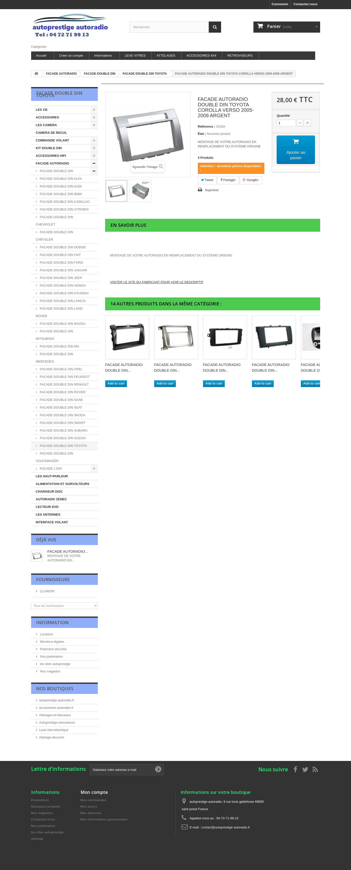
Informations (103, 55)
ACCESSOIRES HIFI (51, 156)
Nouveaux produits (45, 806)
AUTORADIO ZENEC (51, 499)
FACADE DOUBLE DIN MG (59, 346)
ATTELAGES (166, 55)
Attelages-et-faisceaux (55, 715)
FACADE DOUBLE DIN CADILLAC (64, 202)
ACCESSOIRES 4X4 (201, 55)
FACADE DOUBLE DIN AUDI (60, 186)
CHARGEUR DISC (49, 491)
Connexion (280, 4)
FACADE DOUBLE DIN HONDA (62, 285)
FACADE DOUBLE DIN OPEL (61, 369)
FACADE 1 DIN (50, 468)
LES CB (42, 110)
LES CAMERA (46, 125)
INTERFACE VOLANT (52, 522)
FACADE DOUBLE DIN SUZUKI (62, 438)
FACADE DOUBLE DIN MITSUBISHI (54, 335)
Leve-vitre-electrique (53, 730)
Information (52, 622)
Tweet (207, 180)
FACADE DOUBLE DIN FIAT (60, 255)
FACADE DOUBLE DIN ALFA (60, 179)
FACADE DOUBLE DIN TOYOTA (63, 446)
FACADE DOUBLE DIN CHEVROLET (54, 220)
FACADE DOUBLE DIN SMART (62, 423)
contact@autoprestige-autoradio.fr (225, 827)
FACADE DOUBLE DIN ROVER (62, 392)
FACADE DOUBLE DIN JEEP (60, 278)
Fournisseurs (53, 579)
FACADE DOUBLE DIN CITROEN (64, 209)
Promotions (40, 800)
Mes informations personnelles (104, 819)
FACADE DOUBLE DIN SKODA (62, 415)
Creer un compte (71, 55)
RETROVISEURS (240, 55)
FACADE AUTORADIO (52, 163)
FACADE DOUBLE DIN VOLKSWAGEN (54, 457)
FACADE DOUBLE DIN (56, 171)
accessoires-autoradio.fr (56, 708)
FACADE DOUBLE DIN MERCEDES (54, 357)
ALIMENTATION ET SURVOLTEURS (62, 484)
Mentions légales (51, 641)
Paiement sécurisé (53, 649)
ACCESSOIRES (47, 117)
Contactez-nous (305, 4)
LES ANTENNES (48, 514)
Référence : (206, 126)
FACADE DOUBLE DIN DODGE (62, 247)
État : (202, 134)
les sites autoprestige (54, 664)
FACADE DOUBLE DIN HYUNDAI (64, 293)
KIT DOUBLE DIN (49, 148)
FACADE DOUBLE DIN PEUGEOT (64, 377)
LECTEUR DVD (47, 507)
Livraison (46, 634)
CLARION (46, 591)
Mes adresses (91, 813)
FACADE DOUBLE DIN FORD (61, 262)
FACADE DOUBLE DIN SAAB (61, 400)
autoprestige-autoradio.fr (56, 700)
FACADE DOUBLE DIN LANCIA (62, 301)
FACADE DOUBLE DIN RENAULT (64, 384)
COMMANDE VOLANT (52, 140)
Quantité (283, 115)
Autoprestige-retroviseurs (57, 722)
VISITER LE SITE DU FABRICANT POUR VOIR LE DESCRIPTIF (157, 282)
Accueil (41, 55)
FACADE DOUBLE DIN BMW (60, 194)
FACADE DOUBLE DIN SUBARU (63, 430)
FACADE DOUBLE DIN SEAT (60, 407)
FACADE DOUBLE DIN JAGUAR (63, 270)
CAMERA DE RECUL (51, 133)
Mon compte (94, 792)
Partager (228, 180)
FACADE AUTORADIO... (67, 551)
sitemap (37, 839)
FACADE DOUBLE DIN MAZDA (62, 323)
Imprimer (212, 190)
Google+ (251, 180)
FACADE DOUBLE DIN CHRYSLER (54, 235)
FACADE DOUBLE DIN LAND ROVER (59, 312)
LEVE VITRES (135, 55)
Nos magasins (50, 671)
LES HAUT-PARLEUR (52, 476)
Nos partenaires (51, 656)
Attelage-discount (51, 737)
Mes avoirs (89, 806)
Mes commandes (93, 800)
